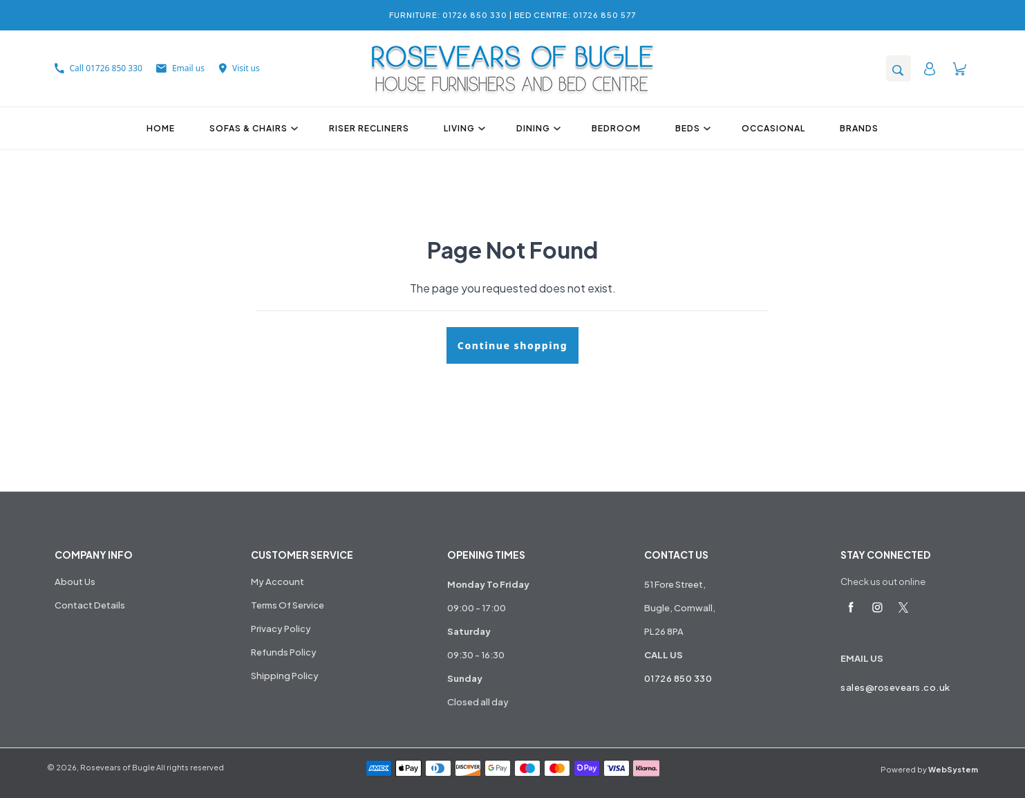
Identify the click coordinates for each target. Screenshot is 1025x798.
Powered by (929, 769)
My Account (277, 581)
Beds (691, 128)
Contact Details (90, 605)
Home (161, 128)
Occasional (773, 128)
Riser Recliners (369, 128)
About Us (75, 581)
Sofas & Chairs (251, 128)
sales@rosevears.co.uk (895, 687)
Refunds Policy (284, 652)
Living (463, 128)
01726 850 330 (678, 678)
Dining (536, 128)
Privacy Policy (281, 628)
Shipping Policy (285, 675)
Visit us (239, 68)
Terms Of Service (287, 605)
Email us (180, 68)
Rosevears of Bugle (117, 767)
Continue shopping (512, 345)
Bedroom (616, 128)
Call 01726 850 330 (98, 68)
